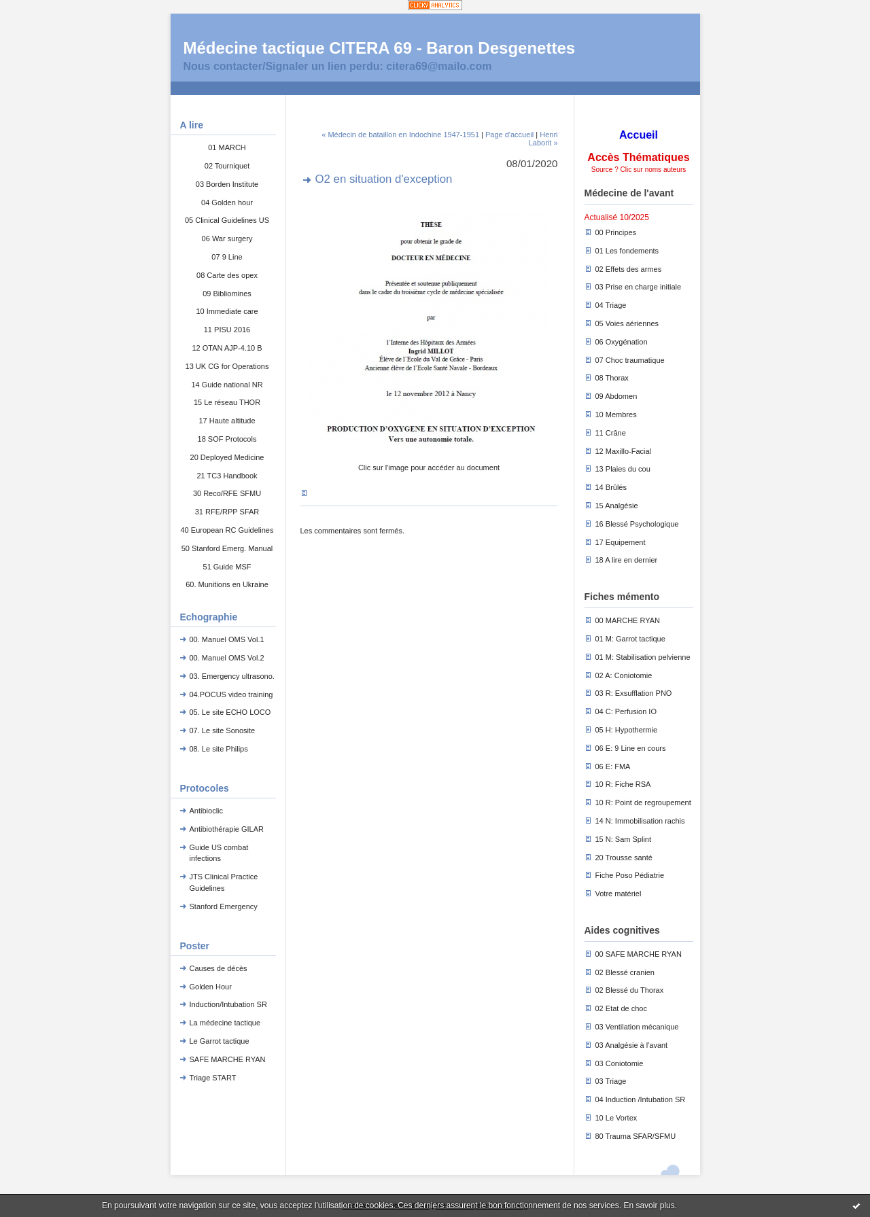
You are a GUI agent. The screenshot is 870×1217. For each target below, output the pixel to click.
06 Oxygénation (621, 342)
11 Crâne (610, 433)
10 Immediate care (227, 311)
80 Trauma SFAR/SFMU (635, 1136)
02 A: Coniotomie (623, 675)
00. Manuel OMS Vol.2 (227, 658)
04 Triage (611, 305)
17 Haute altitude (226, 421)
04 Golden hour (227, 202)
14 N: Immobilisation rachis (640, 821)
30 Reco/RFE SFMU (227, 493)
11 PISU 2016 (227, 329)
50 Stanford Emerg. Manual (227, 548)
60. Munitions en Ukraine (227, 584)
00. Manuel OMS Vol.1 (227, 639)
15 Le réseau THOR (227, 402)
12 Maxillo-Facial (623, 451)
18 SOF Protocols (227, 439)
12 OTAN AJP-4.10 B (227, 348)
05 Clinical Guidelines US (227, 220)
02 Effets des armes (628, 269)
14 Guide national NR (226, 385)
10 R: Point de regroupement (643, 802)
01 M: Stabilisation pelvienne (643, 657)
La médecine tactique (225, 1023)
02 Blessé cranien (625, 972)
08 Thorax (612, 378)
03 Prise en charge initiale (638, 287)
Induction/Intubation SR (228, 1004)
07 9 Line (226, 257)
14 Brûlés (611, 487)
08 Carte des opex (227, 275)
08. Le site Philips (219, 749)
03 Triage (611, 1081)
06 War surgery (227, 238)
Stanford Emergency (224, 906)
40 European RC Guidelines (227, 530)
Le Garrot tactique (219, 1041)
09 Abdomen (616, 396)
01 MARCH (227, 147)
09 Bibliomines (227, 293)
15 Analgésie (616, 505)
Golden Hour (211, 987)
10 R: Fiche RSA (623, 784)
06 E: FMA (613, 766)
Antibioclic (207, 811)
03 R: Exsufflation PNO (633, 693)
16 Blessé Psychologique (637, 524)
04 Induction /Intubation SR (640, 1099)
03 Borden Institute (227, 184)
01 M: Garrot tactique (630, 639)
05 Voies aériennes (627, 323)
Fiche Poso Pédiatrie (630, 875)
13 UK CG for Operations (227, 366)
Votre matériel (618, 893)
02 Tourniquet (227, 166)
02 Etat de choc (621, 1008)
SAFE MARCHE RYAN (228, 1059)
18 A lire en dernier (626, 560)
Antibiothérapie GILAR (227, 829)
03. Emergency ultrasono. (232, 676)
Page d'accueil (509, 134)
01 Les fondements (627, 251)
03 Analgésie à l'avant (631, 1045)
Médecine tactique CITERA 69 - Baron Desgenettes (380, 48)
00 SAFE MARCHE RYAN (638, 954)
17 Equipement (620, 542)
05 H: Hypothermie (626, 730)
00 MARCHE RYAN (628, 620)
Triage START (213, 1078)
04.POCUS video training (231, 694)
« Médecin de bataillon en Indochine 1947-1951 (400, 134)
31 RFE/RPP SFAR (227, 512)
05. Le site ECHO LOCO (230, 712)
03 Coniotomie (619, 1063)
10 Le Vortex (616, 1118)
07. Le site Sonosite (223, 730)
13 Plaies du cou (622, 469)
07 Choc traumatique (630, 360)
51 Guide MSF (227, 567)
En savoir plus (648, 1205)
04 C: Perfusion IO (626, 711)
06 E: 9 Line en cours (630, 748)
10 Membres (616, 414)
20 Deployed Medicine (227, 457)
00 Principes (616, 232)
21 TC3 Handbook (226, 476)
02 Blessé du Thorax (629, 990)
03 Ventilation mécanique (637, 1027)
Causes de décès (218, 968)
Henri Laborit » (543, 138)
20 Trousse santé (623, 857)
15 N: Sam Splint (623, 839)
